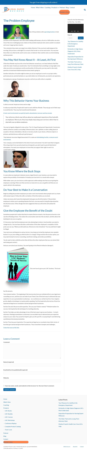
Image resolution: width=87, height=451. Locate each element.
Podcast (62, 7)
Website (6, 378)
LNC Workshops (10, 420)
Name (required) (8, 362)
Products (54, 7)
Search (70, 35)
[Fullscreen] (82, 31)
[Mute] (80, 31)
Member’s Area (64, 12)
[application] (76, 28)
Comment (6, 342)
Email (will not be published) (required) (15, 370)
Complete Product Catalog (13, 426)
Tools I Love (8, 429)
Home (33, 7)
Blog (67, 7)
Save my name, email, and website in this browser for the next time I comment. (29, 386)
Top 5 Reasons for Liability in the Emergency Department (75, 44)
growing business (50, 32)
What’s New (40, 7)
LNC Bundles (9, 414)
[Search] (85, 10)
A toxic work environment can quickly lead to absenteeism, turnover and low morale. (27, 113)
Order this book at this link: (11, 327)
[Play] (70, 31)
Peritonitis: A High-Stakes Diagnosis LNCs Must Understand (75, 51)
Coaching (48, 7)
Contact (72, 7)
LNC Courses (9, 417)
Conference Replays (11, 423)
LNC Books (8, 411)
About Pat (75, 446)
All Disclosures (66, 446)
